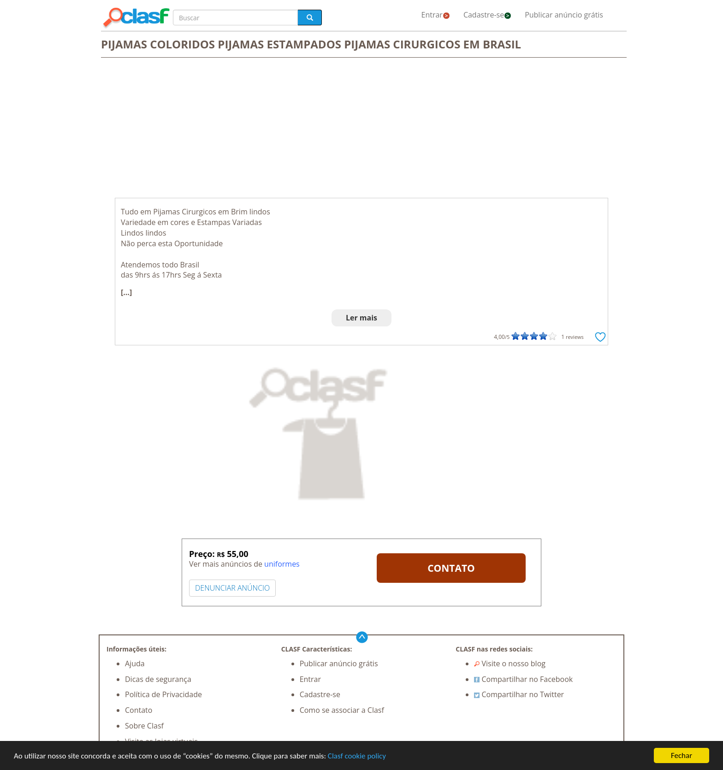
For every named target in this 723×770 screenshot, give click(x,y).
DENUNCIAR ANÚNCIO (232, 588)
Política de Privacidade (163, 694)
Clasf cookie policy (357, 756)
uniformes (282, 564)
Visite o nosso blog (509, 663)
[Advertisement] (361, 128)
